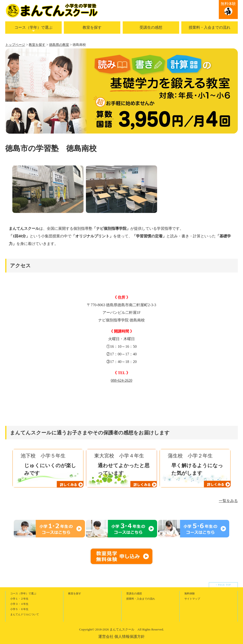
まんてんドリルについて (24, 614)
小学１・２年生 (19, 598)
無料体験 (228, 4)
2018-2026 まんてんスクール (114, 629)
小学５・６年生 (19, 609)
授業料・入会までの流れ (209, 27)
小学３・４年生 (19, 603)
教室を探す (92, 27)
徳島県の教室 (59, 45)
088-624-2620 (121, 380)
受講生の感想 (151, 27)
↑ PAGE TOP (223, 584)
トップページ (15, 45)
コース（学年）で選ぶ (33, 27)
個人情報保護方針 (129, 637)
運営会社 (105, 637)
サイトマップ (192, 598)
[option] (48, 189)
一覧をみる (228, 501)
